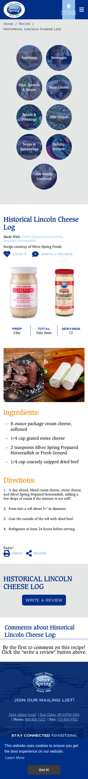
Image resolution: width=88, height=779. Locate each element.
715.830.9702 (67, 720)
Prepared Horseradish (20, 241)
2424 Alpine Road (22, 715)
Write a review (44, 600)
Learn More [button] (14, 758)
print (13, 553)
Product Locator (68, 9)
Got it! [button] (44, 770)
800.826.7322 (35, 720)
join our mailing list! (44, 700)
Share (36, 553)
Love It (15, 254)
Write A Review (52, 254)
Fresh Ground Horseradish (42, 237)
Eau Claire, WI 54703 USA (60, 715)
